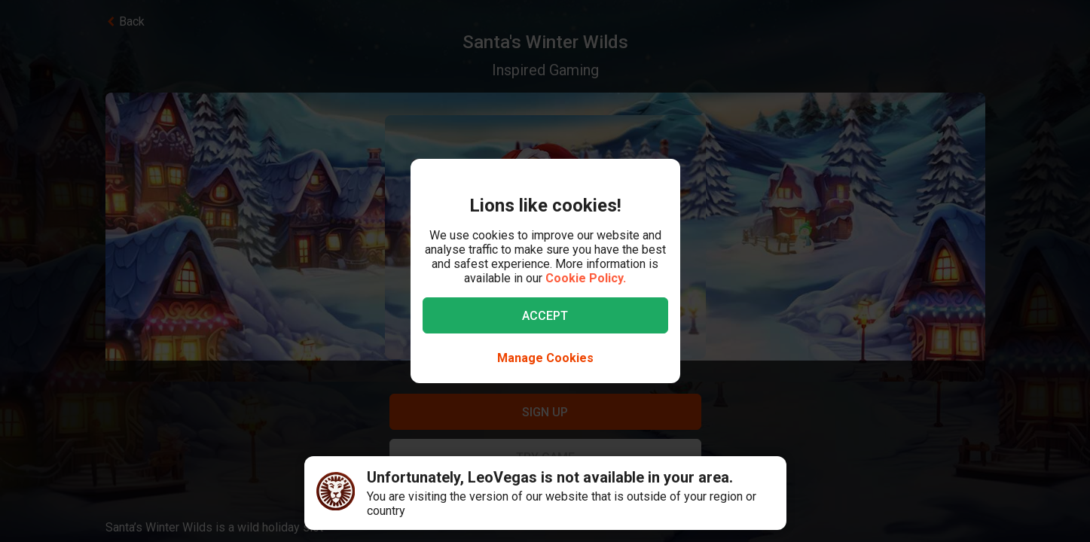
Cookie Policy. (585, 278)
